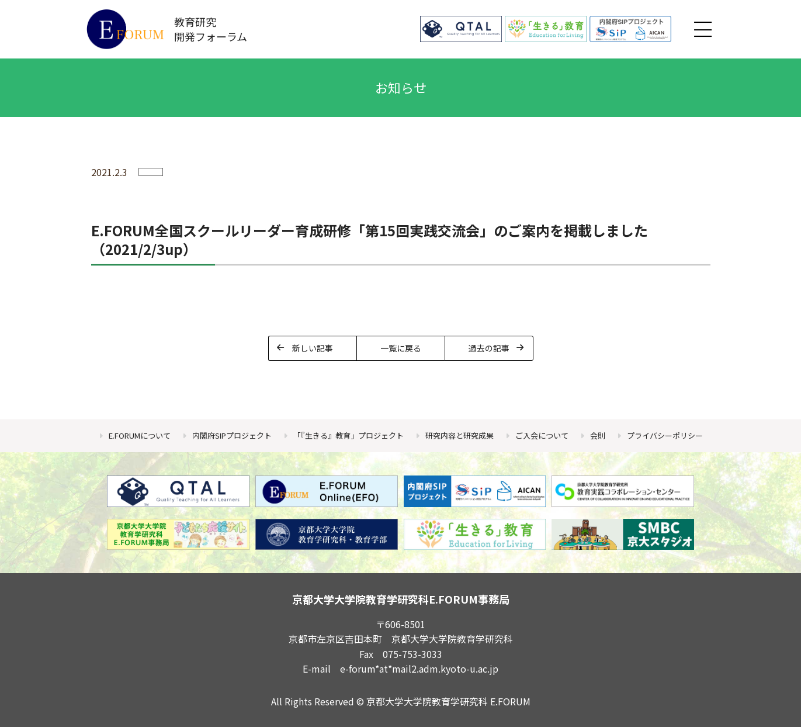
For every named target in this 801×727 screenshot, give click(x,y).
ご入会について (541, 435)
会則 (597, 435)
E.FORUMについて (140, 435)
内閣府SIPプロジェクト (232, 435)
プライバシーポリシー (665, 435)
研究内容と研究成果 (459, 435)
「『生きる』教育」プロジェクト (348, 435)
